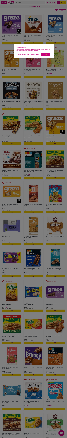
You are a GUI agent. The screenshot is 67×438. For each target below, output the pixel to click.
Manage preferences (35, 54)
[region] (34, 51)
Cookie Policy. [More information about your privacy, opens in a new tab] (35, 50)
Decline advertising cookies (23, 54)
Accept (45, 54)
